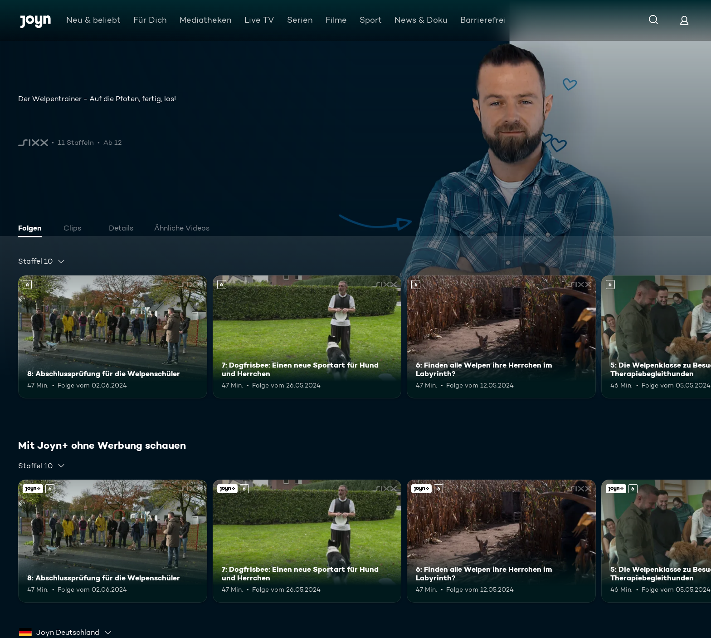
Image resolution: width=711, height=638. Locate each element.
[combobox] (42, 261)
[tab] (32, 229)
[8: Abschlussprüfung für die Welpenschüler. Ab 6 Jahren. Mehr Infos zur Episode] (112, 336)
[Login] (684, 20)
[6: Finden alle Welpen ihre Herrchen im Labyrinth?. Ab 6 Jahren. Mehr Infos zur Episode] (501, 336)
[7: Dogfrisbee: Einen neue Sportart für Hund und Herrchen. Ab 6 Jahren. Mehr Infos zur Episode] (307, 336)
